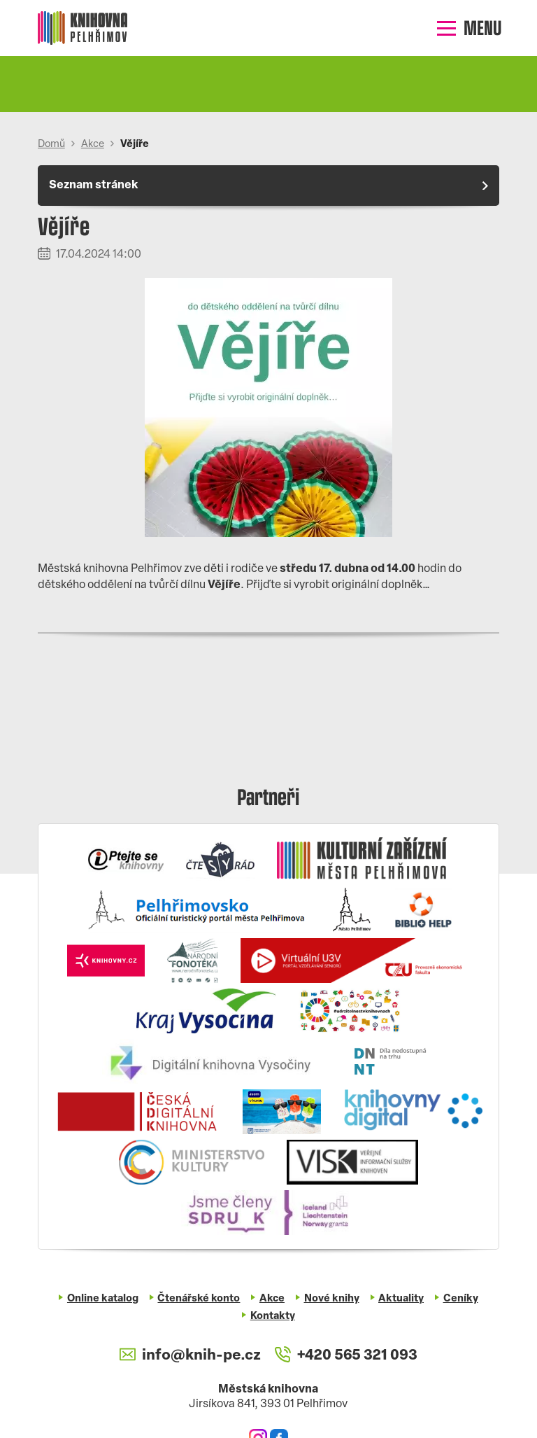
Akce (92, 144)
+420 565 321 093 (346, 1355)
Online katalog (102, 1299)
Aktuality (401, 1299)
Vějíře (134, 144)
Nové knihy (331, 1299)
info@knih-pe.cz (190, 1355)
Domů (51, 144)
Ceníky (460, 1299)
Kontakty (272, 1316)
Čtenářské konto (198, 1299)
